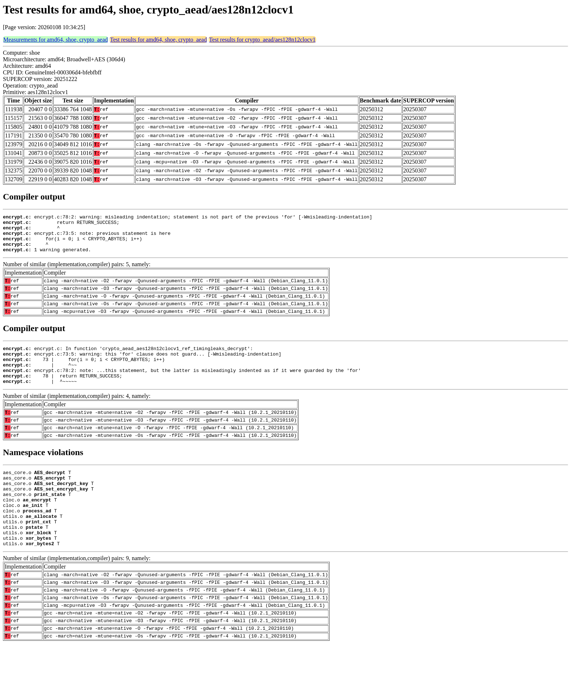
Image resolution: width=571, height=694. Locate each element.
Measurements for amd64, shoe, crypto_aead (55, 39)
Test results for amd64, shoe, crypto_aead (158, 39)
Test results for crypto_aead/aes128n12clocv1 (262, 39)
